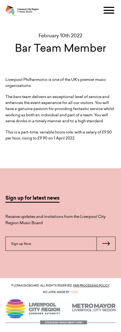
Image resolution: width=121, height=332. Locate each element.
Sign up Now (63, 244)
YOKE (74, 292)
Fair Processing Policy (91, 285)
